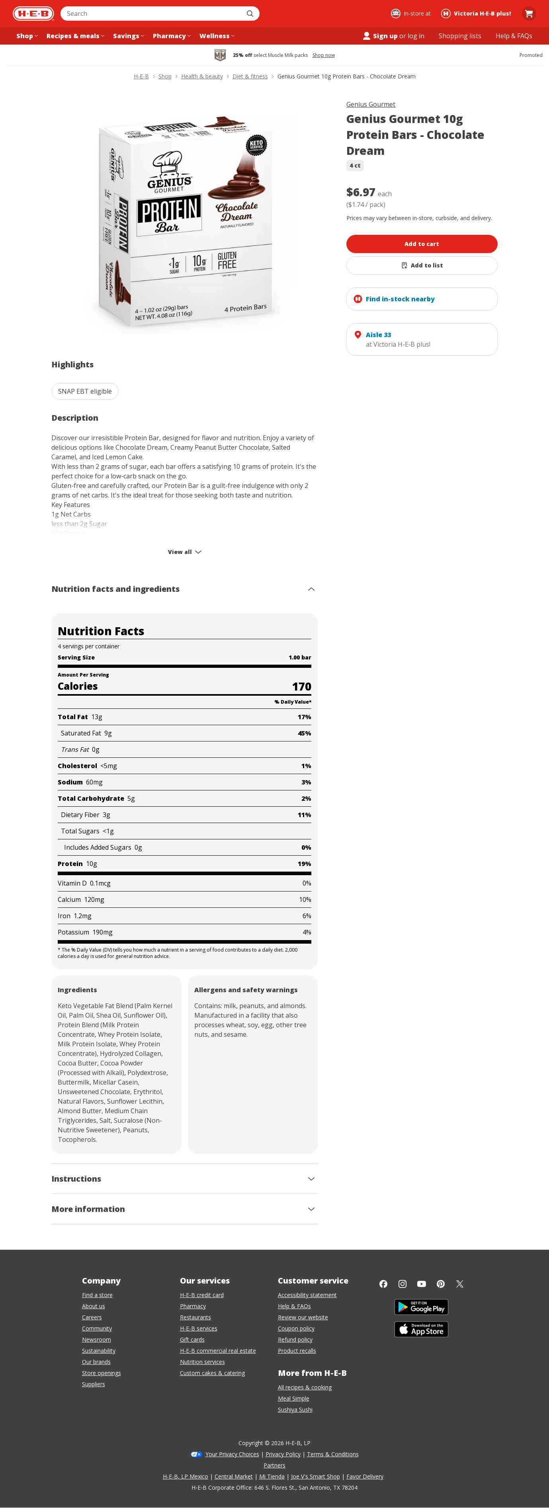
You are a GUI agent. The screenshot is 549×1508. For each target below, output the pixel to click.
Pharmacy (193, 1306)
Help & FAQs (294, 1306)
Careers (92, 1317)
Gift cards (192, 1339)
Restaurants (195, 1317)
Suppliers (93, 1384)
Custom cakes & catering (212, 1373)
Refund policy (295, 1339)
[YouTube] (421, 1284)
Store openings (101, 1373)
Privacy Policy (283, 1454)
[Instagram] (402, 1284)
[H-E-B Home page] (33, 13)
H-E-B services (198, 1328)
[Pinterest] (440, 1284)
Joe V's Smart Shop (315, 1476)
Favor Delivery (364, 1476)
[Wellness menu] (216, 36)
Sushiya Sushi (295, 1409)
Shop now (324, 55)
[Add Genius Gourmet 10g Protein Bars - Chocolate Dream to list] (422, 265)
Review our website (303, 1317)
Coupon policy (296, 1328)
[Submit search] (251, 13)
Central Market (234, 1476)
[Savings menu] (127, 36)
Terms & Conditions (333, 1454)
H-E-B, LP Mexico (185, 1476)
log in (416, 35)
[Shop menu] (26, 36)
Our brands (96, 1362)
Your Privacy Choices (232, 1454)
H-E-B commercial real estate (218, 1350)
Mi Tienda (272, 1476)
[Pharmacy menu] (171, 36)
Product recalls (297, 1350)
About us (93, 1306)
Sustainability (98, 1350)
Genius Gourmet (370, 104)
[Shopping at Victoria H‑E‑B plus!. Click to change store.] (477, 13)
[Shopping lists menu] (460, 36)
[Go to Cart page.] (529, 13)
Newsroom (96, 1339)
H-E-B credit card (202, 1295)
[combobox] (151, 13)
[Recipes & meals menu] (74, 36)
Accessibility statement (307, 1295)
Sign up (380, 36)
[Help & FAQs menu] (514, 36)
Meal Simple (293, 1398)
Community (97, 1328)
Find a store (97, 1295)
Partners (274, 1465)
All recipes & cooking (305, 1387)
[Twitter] (460, 1284)
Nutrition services (202, 1362)
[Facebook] (383, 1284)
